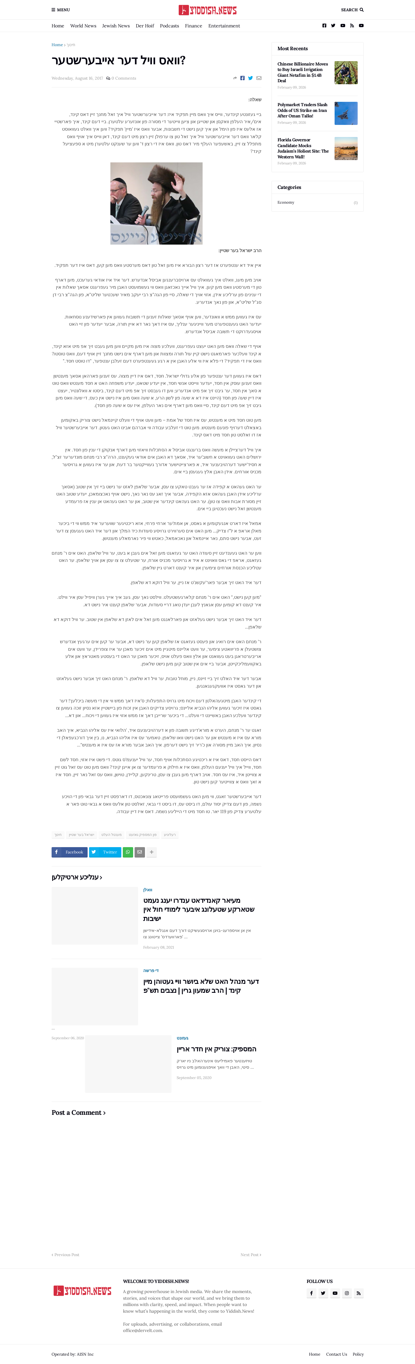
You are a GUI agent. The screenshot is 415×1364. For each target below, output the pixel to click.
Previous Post (66, 1254)
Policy (358, 1354)
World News (83, 26)
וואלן (147, 889)
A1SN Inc (85, 1354)
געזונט (182, 1038)
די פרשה (151, 970)
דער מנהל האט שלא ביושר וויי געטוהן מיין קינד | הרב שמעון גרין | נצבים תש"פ (201, 986)
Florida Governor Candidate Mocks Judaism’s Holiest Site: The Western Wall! (303, 148)
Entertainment (224, 26)
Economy (318, 202)
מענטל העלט (111, 834)
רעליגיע (170, 834)
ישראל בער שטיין (81, 834)
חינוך (71, 44)
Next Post (250, 1254)
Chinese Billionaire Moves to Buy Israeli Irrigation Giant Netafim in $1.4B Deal (303, 72)
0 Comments (124, 78)
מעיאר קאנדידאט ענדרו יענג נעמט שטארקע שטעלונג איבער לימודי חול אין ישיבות (198, 909)
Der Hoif (145, 26)
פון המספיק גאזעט (143, 834)
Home (58, 26)
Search (349, 9)
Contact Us (336, 1354)
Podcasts (169, 26)
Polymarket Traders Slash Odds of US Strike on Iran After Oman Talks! (302, 110)
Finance (193, 26)
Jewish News (116, 26)
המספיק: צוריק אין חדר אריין (216, 1048)
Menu (63, 9)
